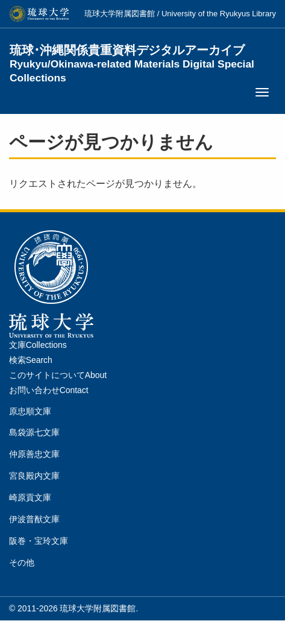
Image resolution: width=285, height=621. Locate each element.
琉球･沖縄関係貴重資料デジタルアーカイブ (132, 57)
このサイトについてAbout (58, 375)
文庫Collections (38, 345)
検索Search (30, 360)
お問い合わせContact (49, 390)
